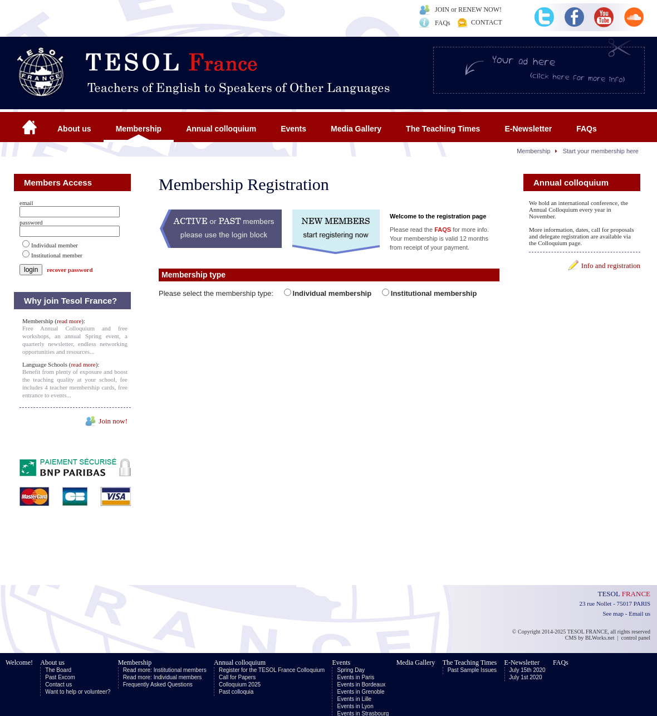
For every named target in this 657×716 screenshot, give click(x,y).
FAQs (442, 23)
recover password (69, 269)
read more (69, 321)
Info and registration (610, 265)
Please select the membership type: (217, 293)
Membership (534, 151)
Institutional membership (434, 293)
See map (613, 613)
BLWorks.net (600, 638)
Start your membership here (601, 151)
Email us (639, 613)
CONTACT (486, 22)
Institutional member (56, 255)
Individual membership (332, 293)
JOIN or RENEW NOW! (468, 9)
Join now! (113, 421)
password (31, 222)
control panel (635, 638)
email (26, 202)
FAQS (442, 229)
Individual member (54, 245)
